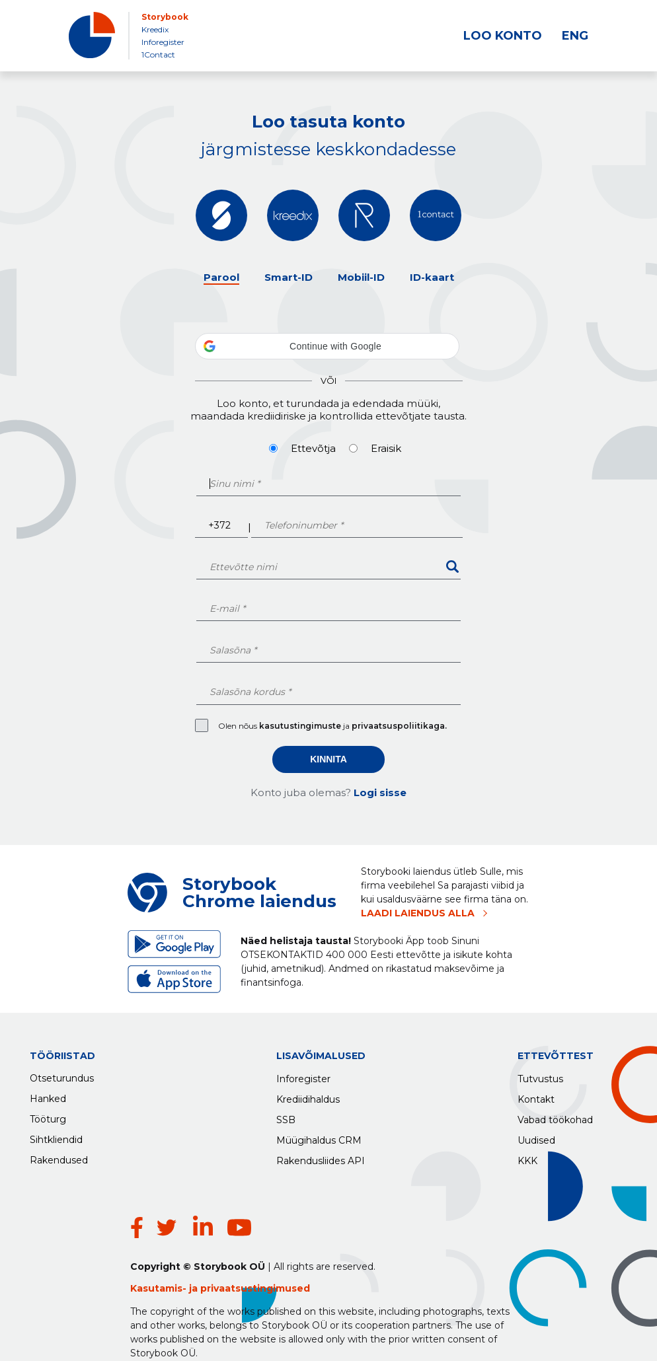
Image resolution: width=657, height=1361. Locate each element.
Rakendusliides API (320, 1157)
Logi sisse (380, 792)
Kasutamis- (159, 1259)
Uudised (536, 1137)
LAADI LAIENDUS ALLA (418, 913)
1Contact (158, 54)
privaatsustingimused (255, 1259)
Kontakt (536, 1096)
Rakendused (59, 1157)
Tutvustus (540, 1076)
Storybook (164, 17)
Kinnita (328, 759)
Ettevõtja (313, 448)
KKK (527, 1157)
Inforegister (162, 42)
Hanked (48, 1096)
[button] (327, 346)
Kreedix (155, 29)
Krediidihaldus (308, 1096)
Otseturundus (62, 1076)
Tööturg (48, 1116)
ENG (575, 35)
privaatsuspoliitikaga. (399, 726)
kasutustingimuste (301, 726)
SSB (285, 1116)
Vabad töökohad (555, 1116)
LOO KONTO (502, 35)
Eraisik (386, 448)
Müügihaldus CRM (319, 1137)
